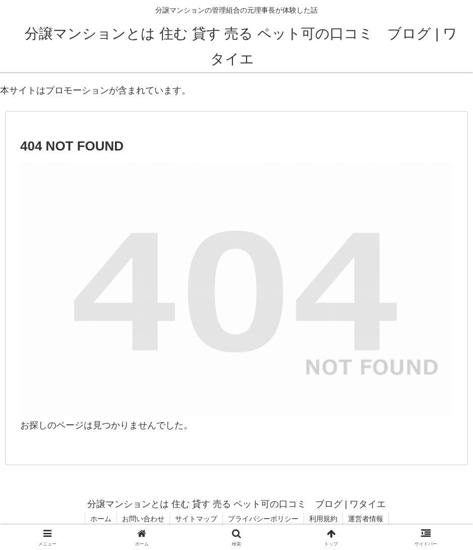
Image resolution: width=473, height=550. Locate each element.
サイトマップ (196, 519)
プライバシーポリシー (263, 519)
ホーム (100, 519)
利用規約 (323, 519)
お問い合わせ (143, 519)
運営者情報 (365, 519)
